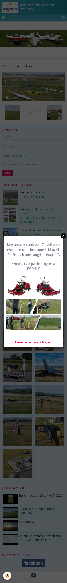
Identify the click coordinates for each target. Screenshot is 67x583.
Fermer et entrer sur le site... (33, 342)
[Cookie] (7, 576)
